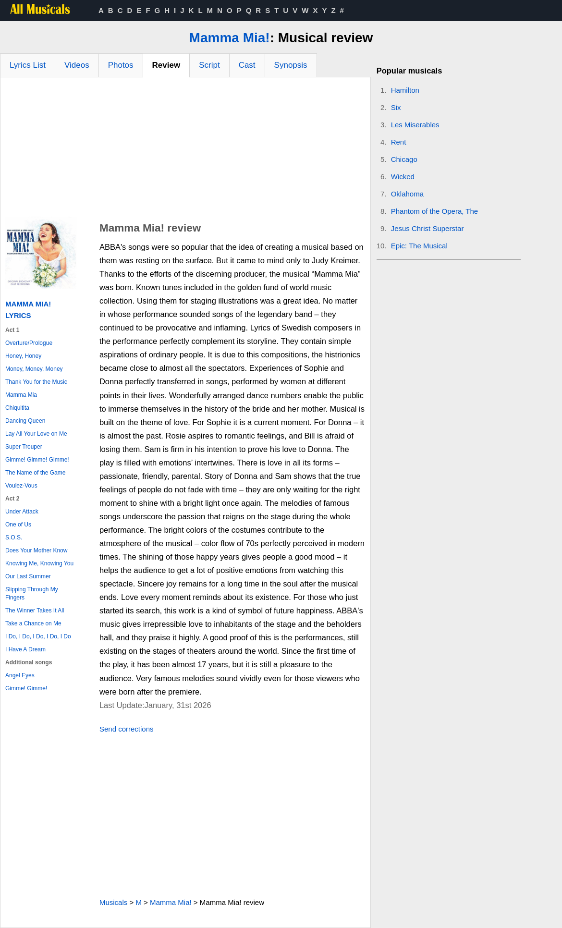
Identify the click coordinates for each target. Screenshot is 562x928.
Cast (247, 65)
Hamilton (405, 90)
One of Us (18, 524)
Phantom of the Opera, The (434, 211)
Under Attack (21, 511)
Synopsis (290, 65)
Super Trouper (23, 446)
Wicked (403, 176)
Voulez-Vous (21, 485)
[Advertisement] (185, 149)
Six (396, 107)
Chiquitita (17, 407)
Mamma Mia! (229, 37)
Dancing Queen (25, 420)
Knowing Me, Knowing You (39, 563)
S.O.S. (13, 537)
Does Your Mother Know (36, 550)
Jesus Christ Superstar (427, 228)
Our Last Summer (28, 576)
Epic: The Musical (419, 246)
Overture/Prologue (28, 343)
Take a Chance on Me (33, 623)
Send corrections (126, 729)
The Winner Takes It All (34, 610)
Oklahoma (407, 194)
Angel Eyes (20, 675)
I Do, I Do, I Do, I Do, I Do (38, 636)
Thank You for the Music (36, 382)
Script (209, 65)
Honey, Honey (23, 356)
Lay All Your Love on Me (36, 433)
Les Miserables (415, 125)
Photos (121, 65)
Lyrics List (28, 65)
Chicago (404, 159)
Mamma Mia (21, 394)
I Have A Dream (25, 649)
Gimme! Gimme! (26, 688)
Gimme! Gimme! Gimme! (37, 459)
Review (166, 65)
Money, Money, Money (34, 369)
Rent (398, 142)
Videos (76, 65)
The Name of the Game (35, 472)
